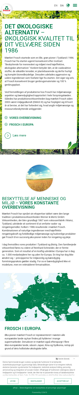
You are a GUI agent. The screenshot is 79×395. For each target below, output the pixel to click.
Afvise (13, 381)
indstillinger (36, 381)
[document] (39, 369)
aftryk (15, 388)
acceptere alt (63, 381)
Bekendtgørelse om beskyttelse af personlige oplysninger (43, 388)
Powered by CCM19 (39, 392)
